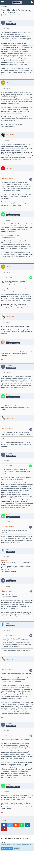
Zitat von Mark (7, 277)
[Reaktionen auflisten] (3, 359)
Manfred (5, 15)
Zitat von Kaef (7, 591)
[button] (2, 2)
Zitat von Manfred (8, 179)
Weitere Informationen (7, 848)
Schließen (16, 848)
